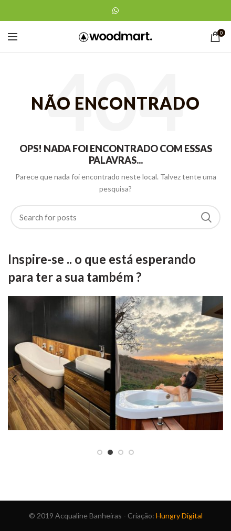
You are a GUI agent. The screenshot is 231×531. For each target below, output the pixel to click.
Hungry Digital (179, 515)
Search (206, 217)
